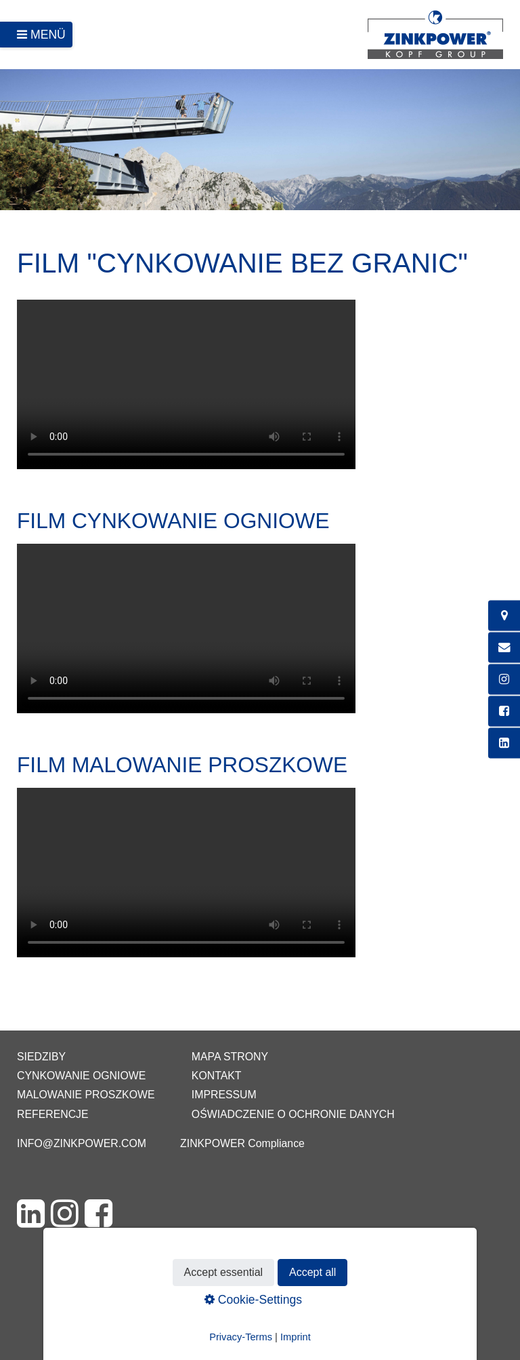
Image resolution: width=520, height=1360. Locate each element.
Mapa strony (230, 1056)
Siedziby (41, 1056)
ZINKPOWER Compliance (242, 1143)
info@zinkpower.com (81, 1143)
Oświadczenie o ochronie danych (293, 1114)
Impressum (224, 1094)
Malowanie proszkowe (85, 1094)
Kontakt (217, 1075)
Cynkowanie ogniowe (81, 1075)
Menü (48, 34)
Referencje (53, 1114)
